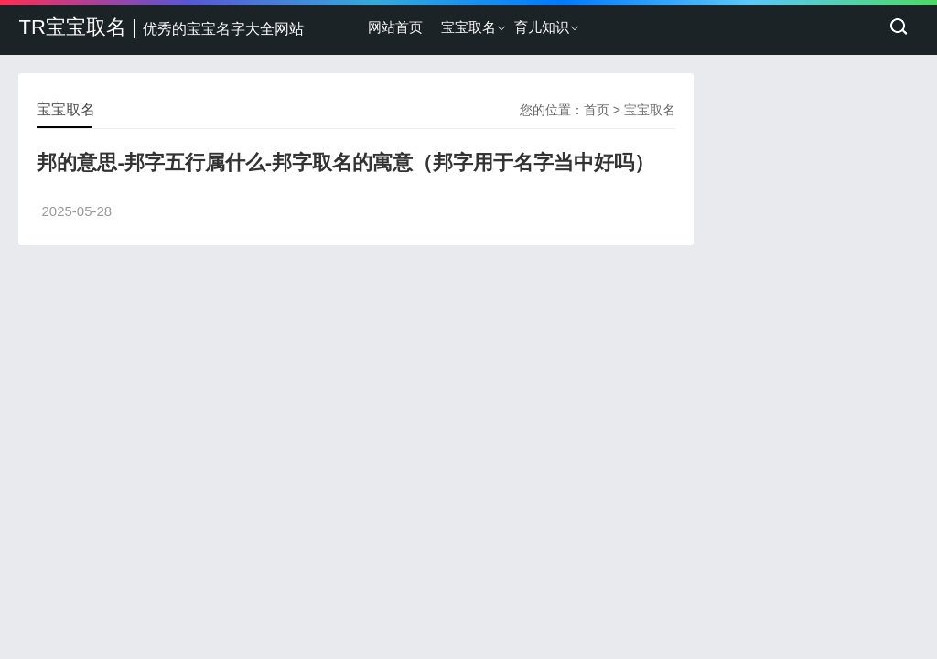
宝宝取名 (468, 27)
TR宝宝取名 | (160, 27)
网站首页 (395, 27)
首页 (596, 110)
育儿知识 (541, 27)
